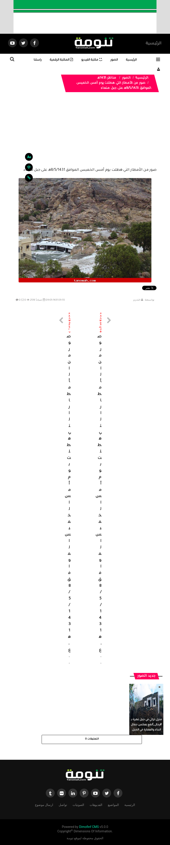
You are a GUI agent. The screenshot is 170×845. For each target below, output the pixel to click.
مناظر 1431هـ (107, 78)
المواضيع (113, 804)
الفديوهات (96, 804)
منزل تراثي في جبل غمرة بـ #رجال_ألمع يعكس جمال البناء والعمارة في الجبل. (146, 725)
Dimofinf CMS (89, 827)
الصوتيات (78, 804)
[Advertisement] (84, 133)
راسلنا (38, 60)
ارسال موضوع (44, 804)
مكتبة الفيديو (91, 60)
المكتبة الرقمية (61, 60)
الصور (114, 60)
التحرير (136, 300)
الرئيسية (153, 44)
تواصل (63, 804)
